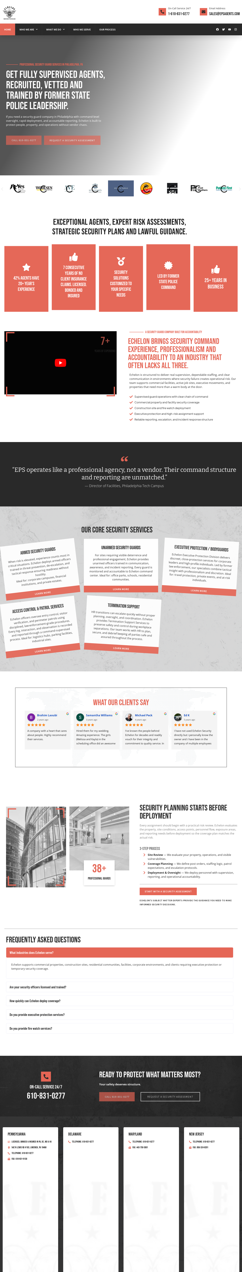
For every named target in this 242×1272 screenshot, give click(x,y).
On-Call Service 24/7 (179, 8)
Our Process (107, 29)
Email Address (217, 8)
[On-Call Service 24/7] (162, 11)
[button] (2, 189)
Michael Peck (143, 715)
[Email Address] (203, 11)
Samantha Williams (99, 715)
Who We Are (28, 29)
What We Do (55, 29)
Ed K (187, 715)
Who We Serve (82, 29)
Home (7, 29)
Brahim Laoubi (47, 715)
